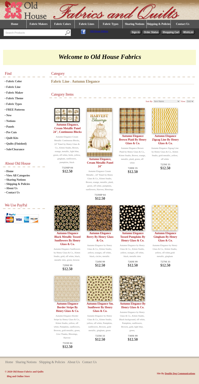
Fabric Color (14, 81)
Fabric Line (13, 87)
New (9, 115)
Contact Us (183, 24)
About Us (11, 188)
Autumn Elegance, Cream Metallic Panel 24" (100, 163)
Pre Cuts (11, 132)
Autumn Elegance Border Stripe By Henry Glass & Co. (67, 307)
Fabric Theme (14, 98)
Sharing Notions (135, 24)
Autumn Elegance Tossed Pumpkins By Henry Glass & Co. (132, 237)
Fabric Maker (14, 92)
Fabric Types (110, 24)
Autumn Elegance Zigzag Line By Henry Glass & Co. (165, 139)
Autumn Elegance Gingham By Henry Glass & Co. (165, 237)
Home (14, 24)
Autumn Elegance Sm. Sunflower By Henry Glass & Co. (100, 307)
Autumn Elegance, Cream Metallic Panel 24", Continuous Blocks (67, 128)
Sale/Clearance (15, 149)
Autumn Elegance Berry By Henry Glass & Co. (100, 237)
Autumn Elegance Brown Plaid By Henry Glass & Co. (133, 139)
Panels (10, 126)
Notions (11, 121)
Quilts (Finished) (16, 143)
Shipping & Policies (158, 24)
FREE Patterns (15, 109)
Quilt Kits (12, 138)
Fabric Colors (62, 24)
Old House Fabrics (99, 31)
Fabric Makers (38, 24)
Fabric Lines (86, 24)
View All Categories (18, 175)
